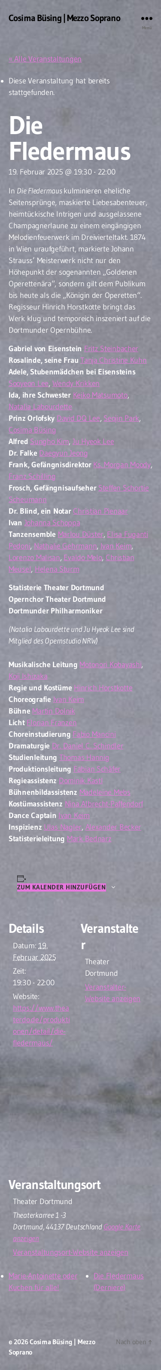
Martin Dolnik (53, 711)
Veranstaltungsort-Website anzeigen (70, 1252)
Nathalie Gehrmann (65, 546)
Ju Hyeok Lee (93, 441)
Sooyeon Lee (29, 383)
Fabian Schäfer (97, 769)
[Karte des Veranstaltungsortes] (80, 1114)
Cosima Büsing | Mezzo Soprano (64, 18)
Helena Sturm (57, 569)
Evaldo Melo (83, 557)
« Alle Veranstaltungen (45, 59)
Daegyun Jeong (63, 453)
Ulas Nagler (63, 827)
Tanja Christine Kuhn (113, 360)
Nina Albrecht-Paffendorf (104, 804)
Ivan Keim (116, 546)
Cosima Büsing (32, 430)
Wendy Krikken (76, 383)
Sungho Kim (49, 441)
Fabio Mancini (94, 734)
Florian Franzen (51, 722)
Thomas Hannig (84, 757)
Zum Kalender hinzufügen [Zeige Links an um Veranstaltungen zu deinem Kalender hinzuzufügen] (61, 887)
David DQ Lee (78, 418)
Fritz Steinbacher (111, 348)
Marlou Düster (81, 534)
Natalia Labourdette (40, 406)
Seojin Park (121, 418)
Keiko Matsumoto (100, 395)
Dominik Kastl (81, 780)
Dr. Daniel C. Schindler (88, 746)
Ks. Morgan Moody (122, 464)
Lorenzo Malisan (34, 557)
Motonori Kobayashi (110, 664)
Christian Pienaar (100, 511)
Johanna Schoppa (52, 522)
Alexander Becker (113, 827)
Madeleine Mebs (105, 792)
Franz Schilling (32, 476)
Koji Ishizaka (28, 676)
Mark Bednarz (89, 838)
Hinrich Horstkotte (103, 688)
